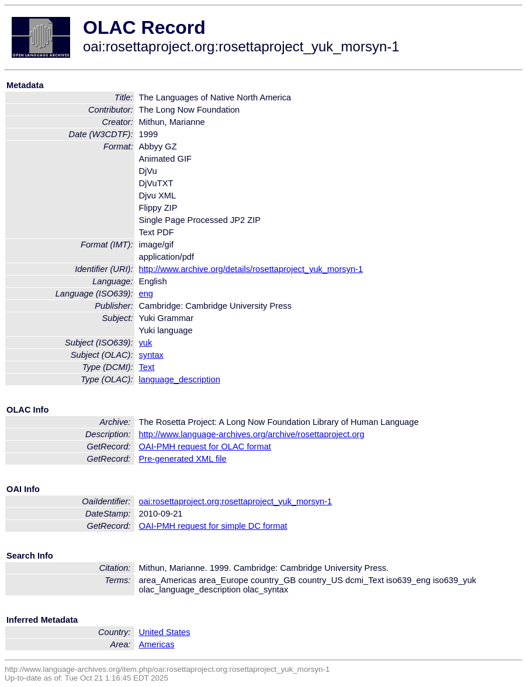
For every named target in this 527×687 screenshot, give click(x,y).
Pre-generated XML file (183, 458)
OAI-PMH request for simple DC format (213, 526)
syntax (151, 355)
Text (147, 367)
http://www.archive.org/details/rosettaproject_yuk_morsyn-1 (251, 269)
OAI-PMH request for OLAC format (205, 446)
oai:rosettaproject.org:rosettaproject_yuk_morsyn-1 (235, 501)
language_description (179, 379)
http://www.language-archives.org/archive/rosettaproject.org (252, 434)
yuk (145, 342)
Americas (157, 644)
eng (146, 293)
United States (164, 632)
